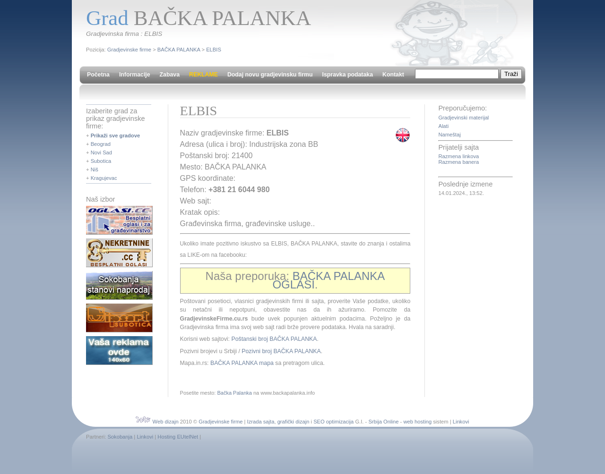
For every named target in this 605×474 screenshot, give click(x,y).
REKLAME (203, 74)
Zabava (170, 74)
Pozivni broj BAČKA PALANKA (281, 351)
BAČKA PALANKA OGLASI (328, 280)
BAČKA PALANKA (178, 49)
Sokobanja (119, 437)
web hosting (417, 421)
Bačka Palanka (234, 393)
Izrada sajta (261, 421)
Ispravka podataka (347, 74)
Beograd (101, 144)
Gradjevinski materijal (463, 117)
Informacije (134, 74)
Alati (443, 126)
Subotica (101, 161)
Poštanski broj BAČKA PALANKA (274, 339)
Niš (94, 169)
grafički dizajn (293, 421)
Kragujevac (104, 178)
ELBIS (213, 49)
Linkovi (461, 421)
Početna (98, 74)
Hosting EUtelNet (177, 437)
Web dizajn (166, 421)
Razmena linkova (458, 156)
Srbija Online (383, 421)
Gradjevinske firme (129, 49)
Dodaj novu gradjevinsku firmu (270, 74)
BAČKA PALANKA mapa (242, 363)
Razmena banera (458, 162)
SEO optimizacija (333, 421)
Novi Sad (101, 152)
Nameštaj (449, 134)
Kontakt (393, 74)
